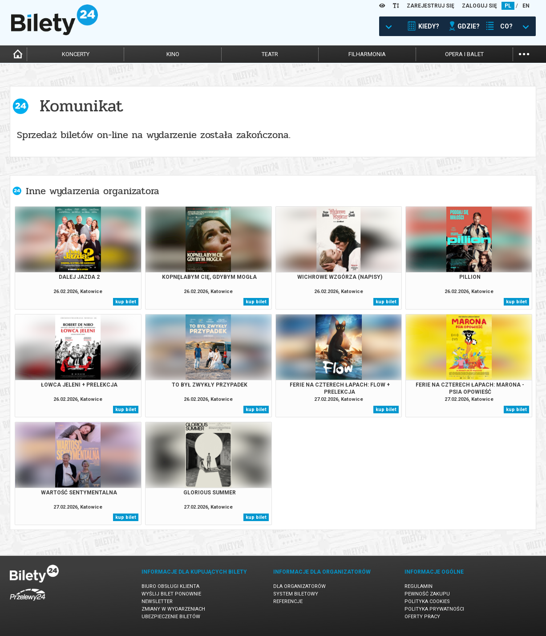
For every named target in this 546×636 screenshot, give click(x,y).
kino (172, 54)
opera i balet (464, 54)
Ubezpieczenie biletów (171, 617)
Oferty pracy (422, 617)
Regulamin (418, 586)
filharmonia (367, 54)
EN (526, 6)
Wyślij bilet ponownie (171, 594)
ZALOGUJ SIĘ (479, 6)
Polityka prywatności (434, 609)
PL (508, 6)
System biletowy (295, 594)
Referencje (288, 601)
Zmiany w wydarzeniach (173, 609)
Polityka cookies (427, 601)
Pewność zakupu (427, 594)
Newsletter (157, 601)
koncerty (75, 54)
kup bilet (125, 302)
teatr (270, 54)
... (524, 53)
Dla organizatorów (299, 586)
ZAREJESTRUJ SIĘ (430, 6)
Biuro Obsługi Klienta (170, 586)
